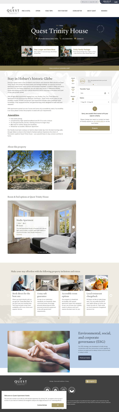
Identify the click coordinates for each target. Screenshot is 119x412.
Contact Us (80, 38)
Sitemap (51, 381)
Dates (82, 98)
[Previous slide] (10, 227)
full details (19, 234)
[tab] (37, 252)
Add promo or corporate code (89, 2)
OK (58, 405)
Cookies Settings (42, 405)
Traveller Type (85, 89)
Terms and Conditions (59, 381)
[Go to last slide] (10, 170)
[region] (34, 400)
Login (116, 2)
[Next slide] (73, 170)
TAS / (57, 25)
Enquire (95, 128)
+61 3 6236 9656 (67, 38)
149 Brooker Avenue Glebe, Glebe (48, 38)
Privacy (67, 381)
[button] (91, 381)
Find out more (85, 358)
